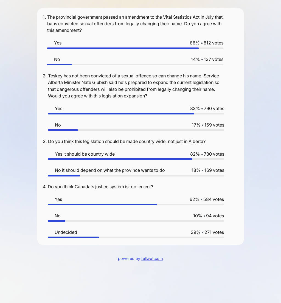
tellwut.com (152, 258)
